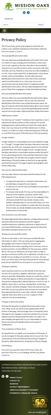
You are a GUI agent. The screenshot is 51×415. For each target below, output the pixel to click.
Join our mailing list (37, 412)
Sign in (34, 393)
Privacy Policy (16, 378)
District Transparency (20, 387)
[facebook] (28, 13)
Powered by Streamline (20, 393)
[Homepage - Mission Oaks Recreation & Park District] (25, 6)
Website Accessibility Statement (24, 390)
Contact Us (8, 19)
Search (40, 25)
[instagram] (24, 13)
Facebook (14, 384)
